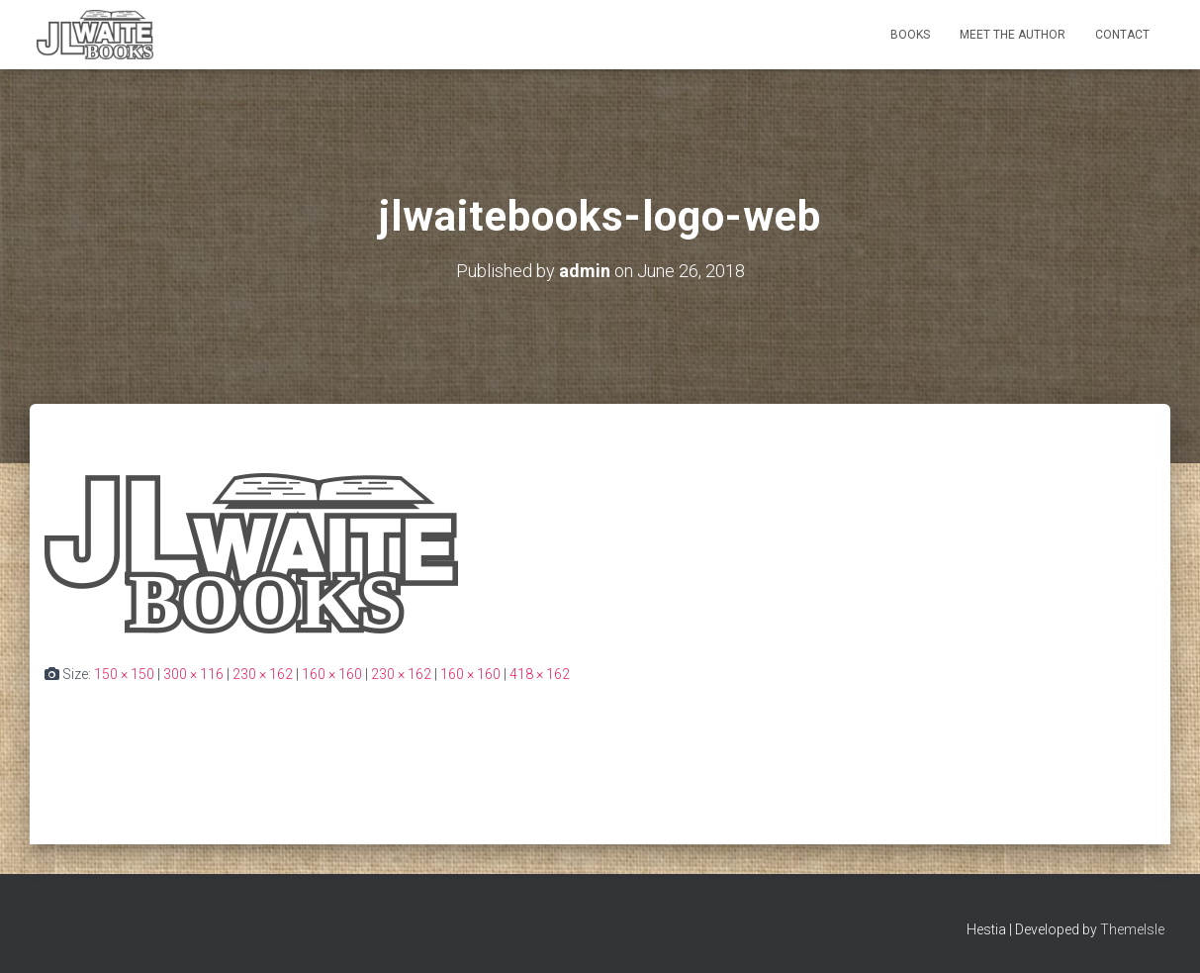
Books (910, 35)
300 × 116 (193, 674)
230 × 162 (262, 674)
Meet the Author (1012, 35)
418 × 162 (539, 674)
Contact (1122, 35)
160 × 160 (332, 674)
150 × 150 (124, 674)
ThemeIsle (1132, 929)
